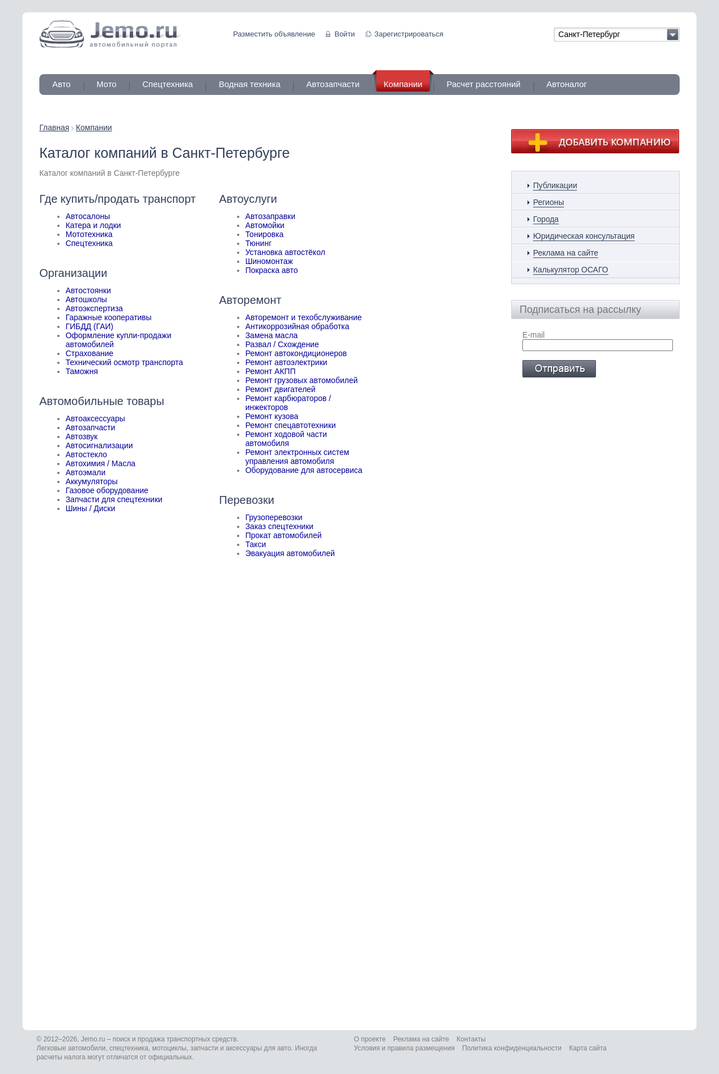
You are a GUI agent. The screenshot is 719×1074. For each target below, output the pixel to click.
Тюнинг (258, 243)
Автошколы (86, 299)
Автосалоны (88, 216)
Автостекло (86, 454)
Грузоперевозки (274, 517)
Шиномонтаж (269, 261)
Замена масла (271, 335)
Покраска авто (271, 270)
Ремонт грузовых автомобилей (301, 380)
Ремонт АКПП (270, 371)
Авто (61, 84)
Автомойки (265, 225)
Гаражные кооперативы (109, 317)
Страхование (89, 353)
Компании (94, 127)
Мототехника (89, 234)
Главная (54, 127)
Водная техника (249, 84)
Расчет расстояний (484, 84)
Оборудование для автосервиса (304, 470)
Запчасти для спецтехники (114, 499)
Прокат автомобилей (283, 535)
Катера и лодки (93, 225)
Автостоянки (88, 290)
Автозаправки (270, 216)
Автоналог (567, 84)
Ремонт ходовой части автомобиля (286, 439)
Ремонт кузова (271, 416)
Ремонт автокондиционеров (296, 353)
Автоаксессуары (95, 418)
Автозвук (82, 436)
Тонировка (264, 234)
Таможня (82, 371)
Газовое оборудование (107, 490)
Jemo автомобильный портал (110, 34)
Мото (107, 84)
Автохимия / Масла (100, 463)
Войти (344, 34)
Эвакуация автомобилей (290, 553)
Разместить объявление (274, 34)
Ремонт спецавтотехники (290, 425)
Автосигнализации (99, 445)
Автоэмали (86, 472)
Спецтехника (167, 84)
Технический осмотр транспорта (124, 362)
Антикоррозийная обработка (297, 326)
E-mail (533, 334)
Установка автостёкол (285, 252)
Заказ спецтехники (279, 526)
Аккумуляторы (92, 481)
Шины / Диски (90, 508)
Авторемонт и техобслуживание (303, 317)
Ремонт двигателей (280, 389)
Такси (255, 544)
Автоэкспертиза (94, 308)
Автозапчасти (333, 84)
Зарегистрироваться (408, 34)
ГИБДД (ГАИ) (89, 326)
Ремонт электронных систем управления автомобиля (297, 457)
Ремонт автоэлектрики (286, 362)
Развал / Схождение (282, 344)
